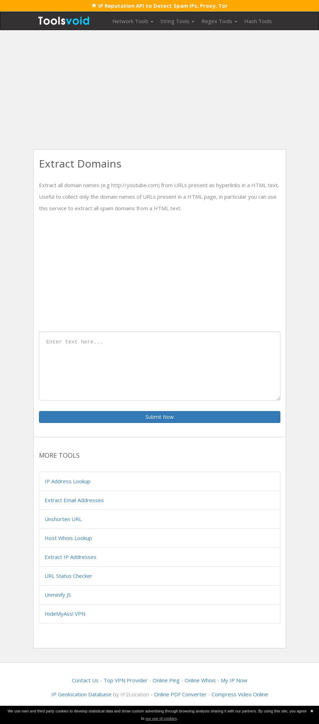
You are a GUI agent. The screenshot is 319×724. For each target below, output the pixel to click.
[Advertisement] (159, 90)
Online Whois (200, 680)
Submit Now (160, 417)
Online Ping (166, 680)
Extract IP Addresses (71, 556)
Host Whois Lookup (68, 537)
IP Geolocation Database (81, 694)
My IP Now (234, 680)
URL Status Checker (68, 575)
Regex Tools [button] (219, 21)
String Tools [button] (177, 21)
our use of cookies (161, 718)
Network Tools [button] (132, 21)
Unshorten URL (63, 518)
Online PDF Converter (180, 694)
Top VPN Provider (126, 680)
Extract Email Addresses (74, 500)
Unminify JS (58, 594)
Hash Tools (258, 21)
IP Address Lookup (68, 481)
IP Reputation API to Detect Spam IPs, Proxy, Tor (160, 5)
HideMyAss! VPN (65, 613)
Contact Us (85, 680)
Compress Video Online (240, 694)
